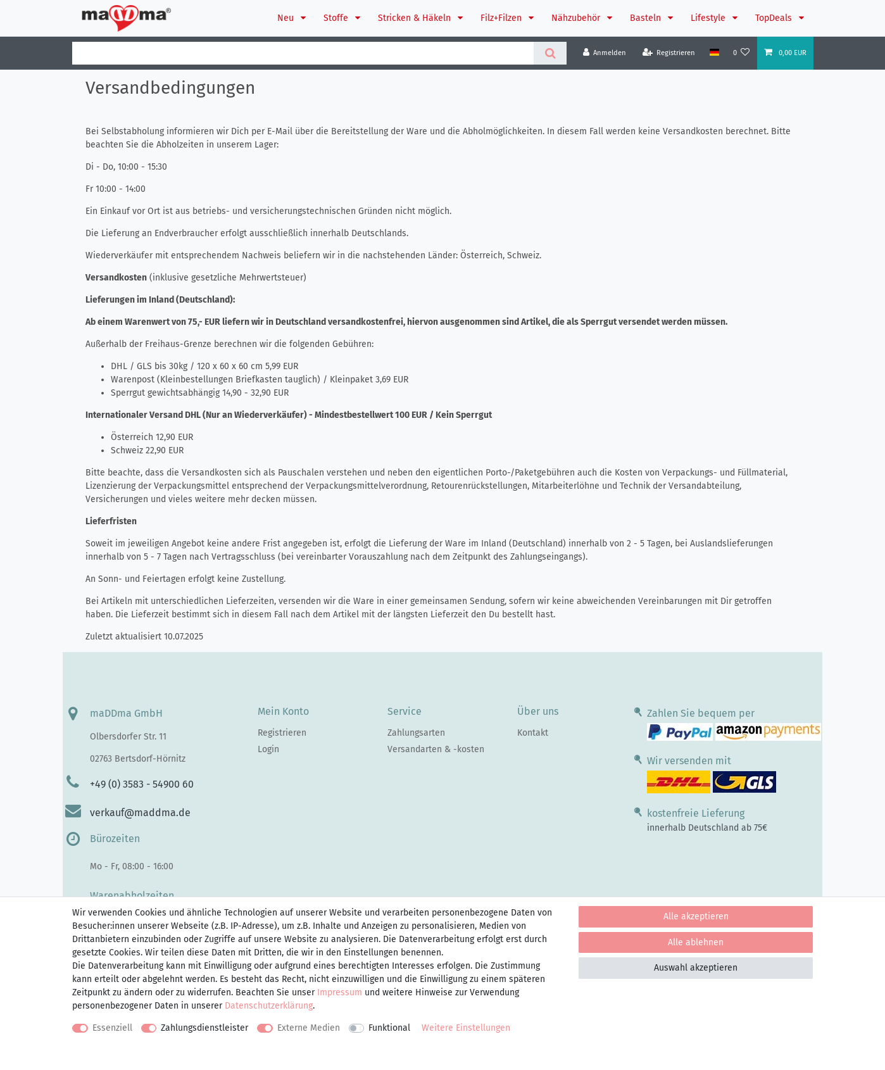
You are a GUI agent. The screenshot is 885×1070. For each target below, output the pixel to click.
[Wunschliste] (741, 53)
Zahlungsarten (416, 732)
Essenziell (112, 1028)
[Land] (713, 52)
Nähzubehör (577, 18)
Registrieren (282, 732)
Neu (286, 18)
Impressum (339, 992)
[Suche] (550, 53)
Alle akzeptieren (696, 916)
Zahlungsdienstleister (204, 1028)
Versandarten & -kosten (435, 749)
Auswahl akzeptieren (696, 967)
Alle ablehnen (696, 942)
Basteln (646, 18)
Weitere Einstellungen (466, 1028)
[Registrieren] (669, 53)
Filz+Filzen (502, 18)
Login (268, 749)
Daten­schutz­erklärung (269, 1005)
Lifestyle (709, 18)
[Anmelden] (605, 53)
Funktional (389, 1028)
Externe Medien (308, 1028)
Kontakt (532, 732)
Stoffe (337, 18)
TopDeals (774, 18)
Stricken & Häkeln (415, 18)
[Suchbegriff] (303, 53)
